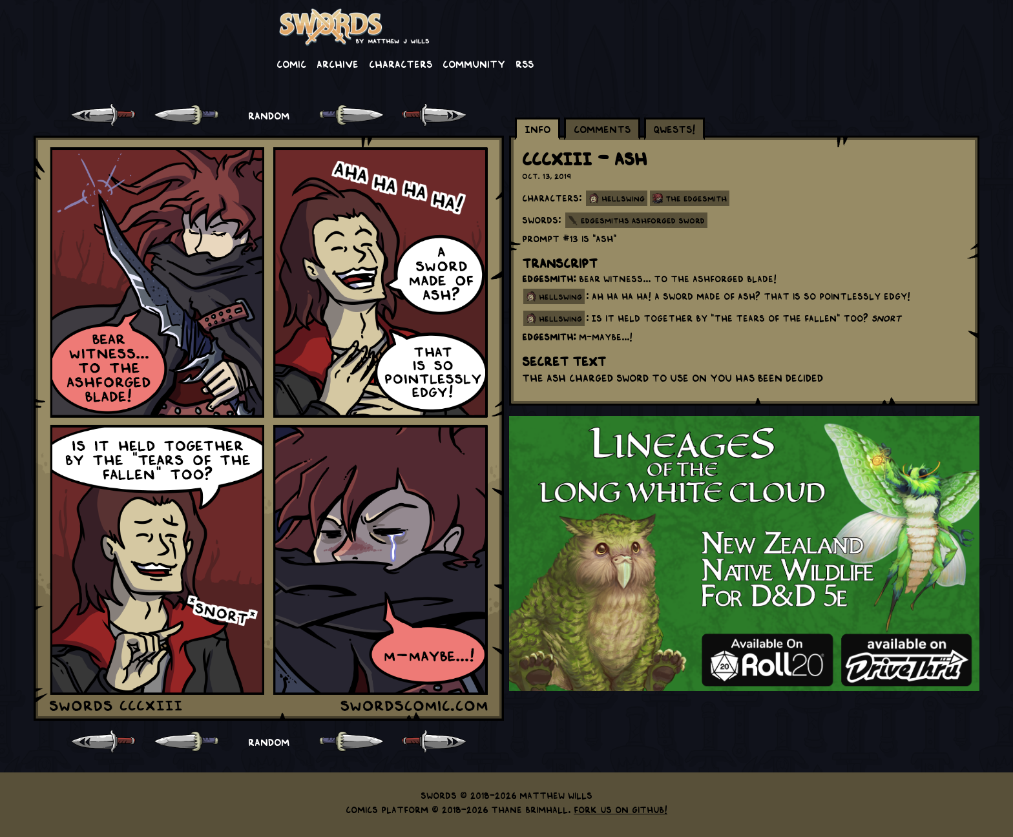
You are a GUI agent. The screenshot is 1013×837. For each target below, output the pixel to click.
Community (474, 63)
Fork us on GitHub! (620, 809)
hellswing (560, 296)
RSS (525, 63)
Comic (291, 63)
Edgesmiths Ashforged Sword (643, 220)
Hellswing (623, 198)
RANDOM (268, 115)
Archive (338, 63)
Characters (400, 63)
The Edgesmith (696, 198)
